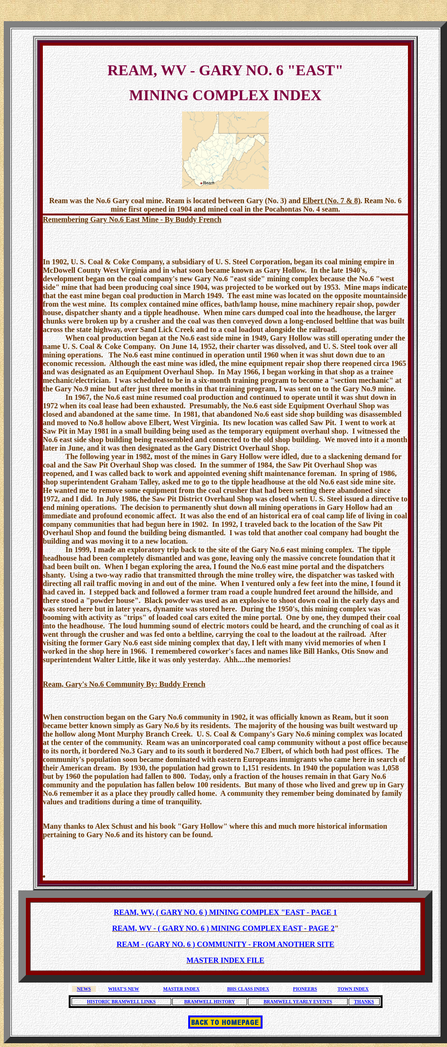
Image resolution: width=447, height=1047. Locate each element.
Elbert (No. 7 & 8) (331, 201)
